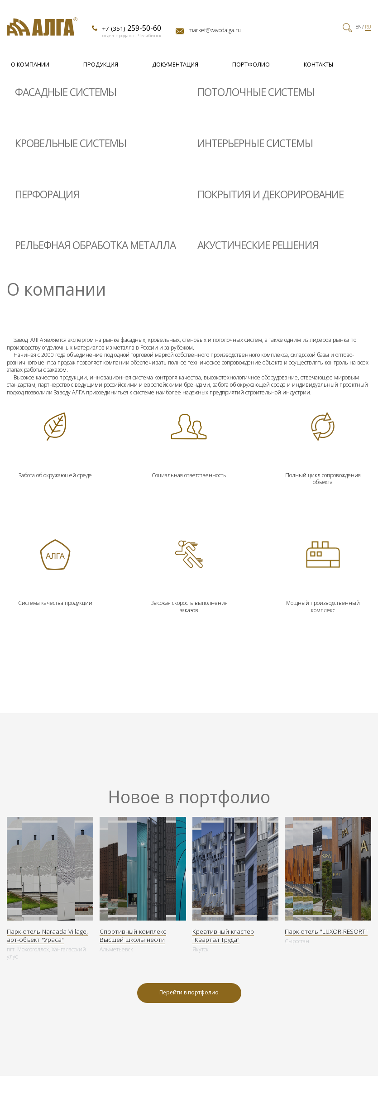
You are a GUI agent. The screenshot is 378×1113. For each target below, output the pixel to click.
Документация (175, 64)
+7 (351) (131, 28)
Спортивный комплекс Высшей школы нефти (133, 935)
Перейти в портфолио (189, 992)
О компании (30, 64)
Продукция (100, 64)
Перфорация (47, 194)
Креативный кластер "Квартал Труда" (223, 935)
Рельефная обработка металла (95, 245)
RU (368, 27)
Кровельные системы (70, 143)
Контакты (318, 64)
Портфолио (251, 64)
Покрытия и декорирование (270, 194)
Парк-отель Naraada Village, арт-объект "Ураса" (47, 935)
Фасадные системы (65, 92)
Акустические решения (257, 245)
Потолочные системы (256, 92)
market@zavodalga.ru (214, 30)
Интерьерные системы (255, 143)
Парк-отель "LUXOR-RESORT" (326, 931)
